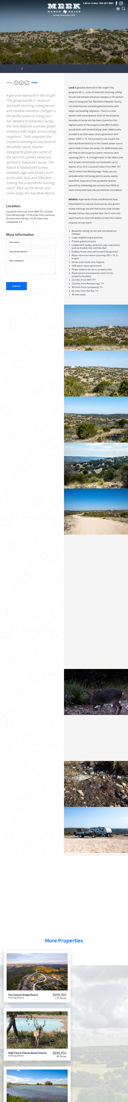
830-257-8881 (106, 3)
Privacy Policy (112, 1097)
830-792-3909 (109, 1083)
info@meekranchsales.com (111, 1087)
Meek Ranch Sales (27, 1097)
